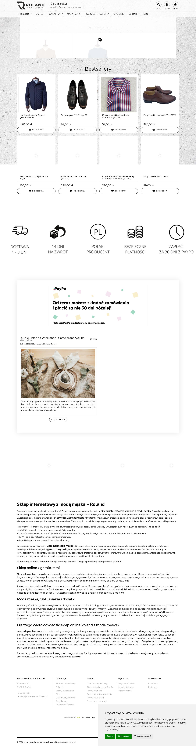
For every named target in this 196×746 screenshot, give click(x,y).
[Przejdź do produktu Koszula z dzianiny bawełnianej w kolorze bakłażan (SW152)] (118, 158)
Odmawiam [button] (123, 736)
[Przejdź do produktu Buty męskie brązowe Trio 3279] (160, 97)
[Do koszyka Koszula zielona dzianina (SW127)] (77, 191)
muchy (55, 540)
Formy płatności (94, 691)
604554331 (25, 693)
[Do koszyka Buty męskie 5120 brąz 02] (77, 130)
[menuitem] (25, 14)
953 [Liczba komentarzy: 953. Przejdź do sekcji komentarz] (95, 339)
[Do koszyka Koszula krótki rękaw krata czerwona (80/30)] (118, 130)
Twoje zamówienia (126, 683)
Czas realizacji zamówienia (99, 694)
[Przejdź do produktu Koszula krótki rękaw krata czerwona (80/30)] (118, 97)
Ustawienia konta (125, 687)
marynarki (61, 549)
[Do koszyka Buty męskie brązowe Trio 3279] (160, 130)
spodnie (22, 530)
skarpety (65, 540)
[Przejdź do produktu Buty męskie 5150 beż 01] (160, 158)
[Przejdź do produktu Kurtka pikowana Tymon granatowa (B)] (36, 97)
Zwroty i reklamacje (65, 705)
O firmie (60, 687)
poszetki (45, 540)
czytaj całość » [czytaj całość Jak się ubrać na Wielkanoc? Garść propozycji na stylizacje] (58, 419)
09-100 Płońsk (24, 687)
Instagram (153, 687)
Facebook (153, 683)
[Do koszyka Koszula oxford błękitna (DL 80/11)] (36, 191)
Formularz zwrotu (95, 698)
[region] (98, 242)
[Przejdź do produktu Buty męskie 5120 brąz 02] (77, 97)
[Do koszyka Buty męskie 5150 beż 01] (160, 191)
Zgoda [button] (110, 736)
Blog (44, 344)
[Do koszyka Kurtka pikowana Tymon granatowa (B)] (36, 130)
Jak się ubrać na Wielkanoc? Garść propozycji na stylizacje (52, 339)
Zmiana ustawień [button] (142, 736)
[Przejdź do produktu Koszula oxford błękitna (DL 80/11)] (36, 158)
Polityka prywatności (66, 698)
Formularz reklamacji (97, 701)
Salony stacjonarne (65, 691)
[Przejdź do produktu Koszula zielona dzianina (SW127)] (77, 158)
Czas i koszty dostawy (97, 683)
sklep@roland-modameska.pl (34, 696)
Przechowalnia (124, 691)
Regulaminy (62, 701)
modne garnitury (130, 638)
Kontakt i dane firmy (66, 683)
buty (21, 537)
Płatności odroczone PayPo (100, 687)
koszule (22, 533)
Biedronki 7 (22, 683)
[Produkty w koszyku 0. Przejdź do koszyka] (167, 5)
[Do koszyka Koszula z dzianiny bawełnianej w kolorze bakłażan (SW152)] (118, 191)
